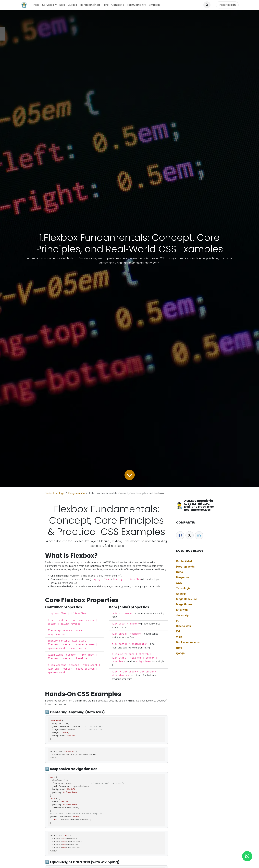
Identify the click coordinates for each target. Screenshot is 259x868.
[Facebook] (180, 535)
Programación (76, 493)
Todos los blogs (54, 493)
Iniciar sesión (227, 5)
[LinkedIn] (199, 535)
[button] (207, 4)
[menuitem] (36, 5)
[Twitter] (190, 535)
